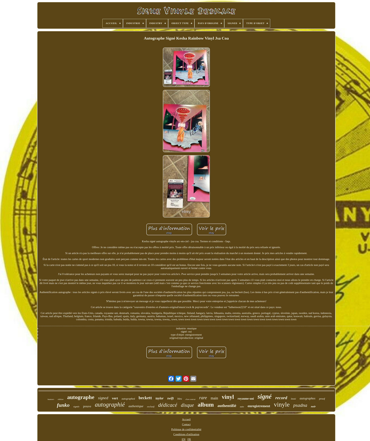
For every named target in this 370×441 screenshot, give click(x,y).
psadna (300, 405)
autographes (307, 398)
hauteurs (51, 399)
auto (242, 406)
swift (170, 398)
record (281, 397)
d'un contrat (190, 399)
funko (63, 405)
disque (187, 405)
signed (103, 398)
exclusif (150, 406)
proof (322, 398)
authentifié (226, 405)
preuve (87, 406)
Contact (186, 424)
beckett (145, 398)
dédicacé (167, 405)
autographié (110, 404)
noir (313, 406)
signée (76, 406)
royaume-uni (246, 398)
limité (293, 399)
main (214, 398)
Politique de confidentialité (186, 429)
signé (265, 396)
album (206, 404)
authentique (136, 406)
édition (61, 399)
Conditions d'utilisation (186, 434)
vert (115, 398)
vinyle (282, 404)
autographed (128, 398)
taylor (160, 398)
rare (203, 397)
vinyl (228, 397)
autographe (80, 397)
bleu (179, 398)
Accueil (186, 419)
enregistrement (259, 406)
